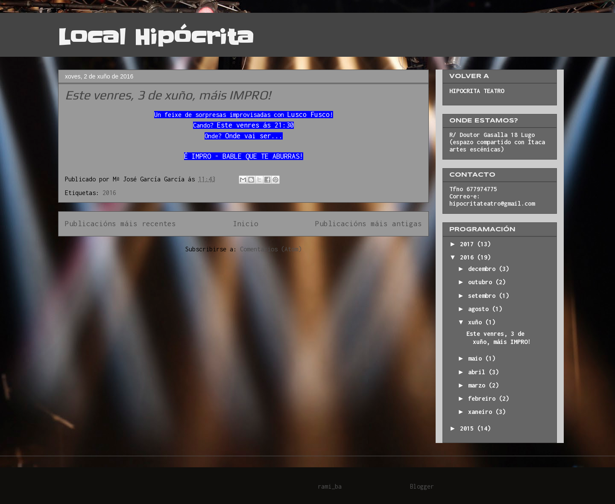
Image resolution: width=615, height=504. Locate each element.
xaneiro (481, 411)
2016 (109, 192)
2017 (468, 244)
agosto (480, 308)
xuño (476, 322)
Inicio (245, 223)
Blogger (422, 486)
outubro (481, 282)
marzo (478, 385)
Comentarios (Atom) (271, 249)
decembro (483, 268)
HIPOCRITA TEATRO (476, 90)
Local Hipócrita (156, 37)
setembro (483, 295)
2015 (468, 428)
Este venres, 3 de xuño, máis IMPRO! (168, 94)
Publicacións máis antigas (368, 223)
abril (478, 372)
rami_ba (330, 486)
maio (476, 358)
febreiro (483, 398)
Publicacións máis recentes (120, 223)
